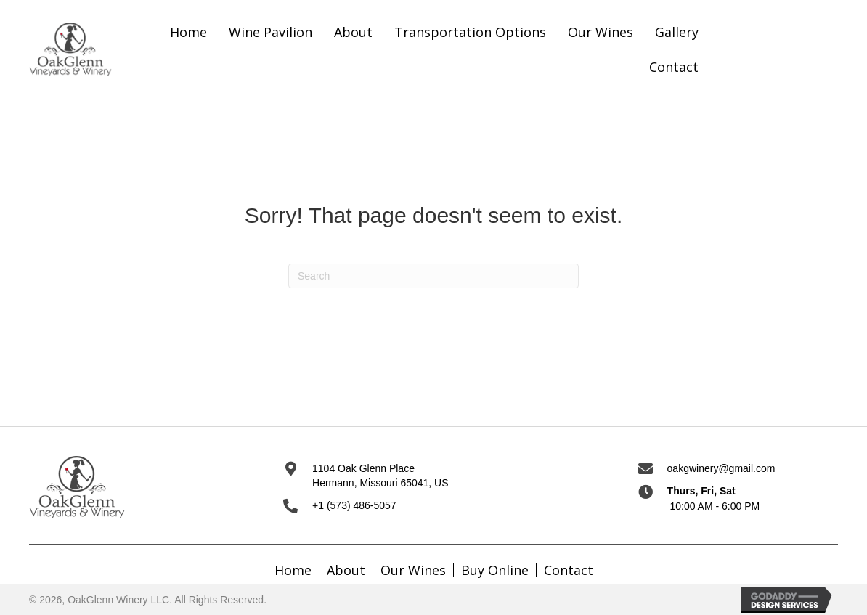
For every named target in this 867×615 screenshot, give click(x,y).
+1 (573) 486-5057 (354, 505)
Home (293, 570)
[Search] (433, 276)
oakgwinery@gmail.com (721, 468)
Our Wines (413, 570)
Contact (568, 570)
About (346, 570)
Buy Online (495, 570)
